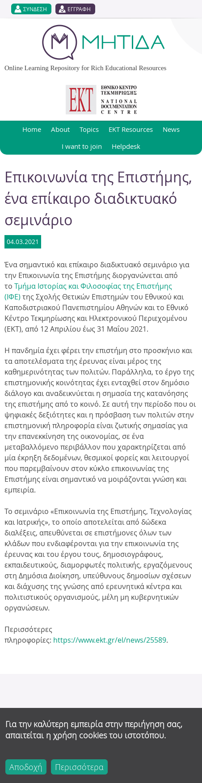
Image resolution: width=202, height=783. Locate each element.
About (60, 129)
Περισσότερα (79, 767)
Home (31, 129)
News (171, 129)
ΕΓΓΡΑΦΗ (79, 9)
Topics (89, 129)
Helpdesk (126, 146)
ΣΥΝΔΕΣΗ (35, 9)
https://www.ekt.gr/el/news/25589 (109, 640)
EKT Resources (131, 129)
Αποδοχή (25, 767)
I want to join (82, 146)
